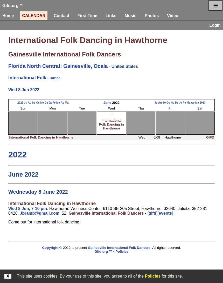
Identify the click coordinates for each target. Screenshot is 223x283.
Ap (62, 102)
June (107, 103)
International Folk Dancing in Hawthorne (87, 40)
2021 (20, 102)
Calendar (33, 15)
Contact (61, 15)
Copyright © (52, 248)
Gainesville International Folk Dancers (64, 54)
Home (8, 15)
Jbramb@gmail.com (39, 213)
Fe (53, 102)
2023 (203, 102)
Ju (25, 102)
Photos (152, 15)
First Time (87, 15)
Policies (153, 276)
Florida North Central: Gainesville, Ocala (58, 66)
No (42, 102)
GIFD (210, 137)
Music (130, 15)
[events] (165, 213)
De (46, 102)
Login (215, 25)
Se (34, 102)
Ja (50, 102)
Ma (58, 102)
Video (172, 15)
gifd (152, 213)
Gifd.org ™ (13, 5)
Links (111, 15)
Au (29, 102)
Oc (38, 102)
